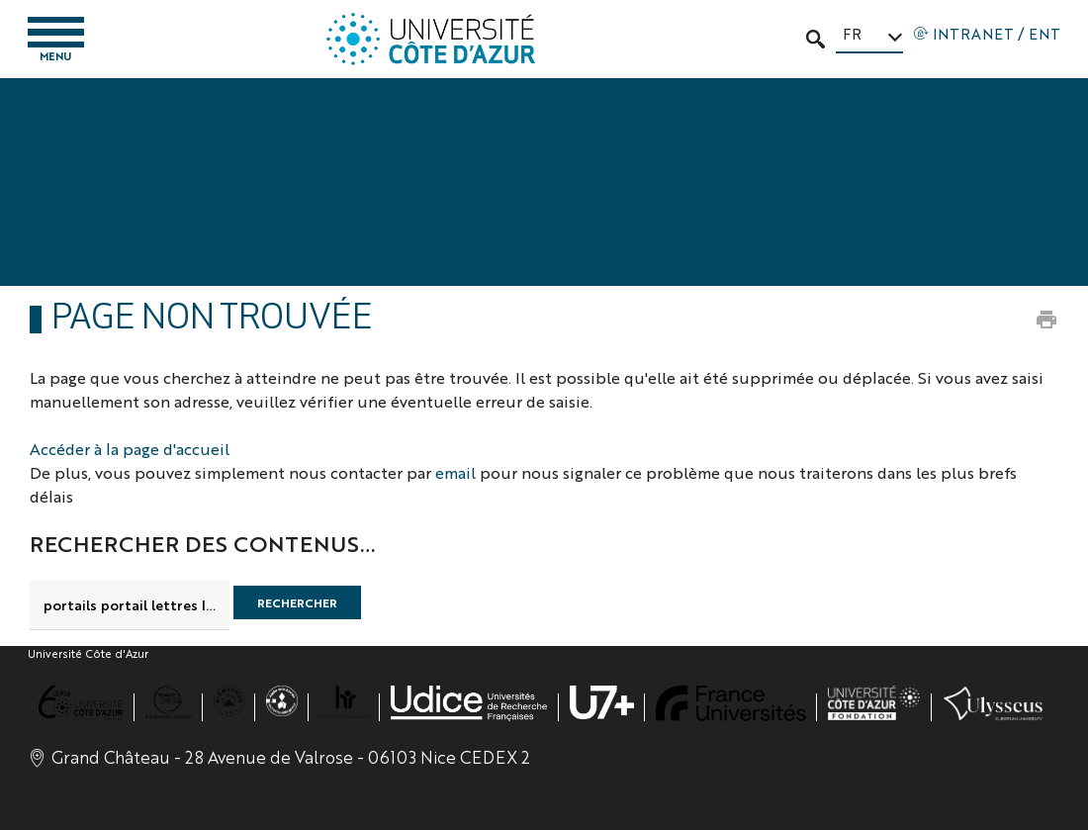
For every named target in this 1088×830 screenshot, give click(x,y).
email (455, 472)
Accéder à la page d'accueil (129, 448)
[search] (129, 605)
